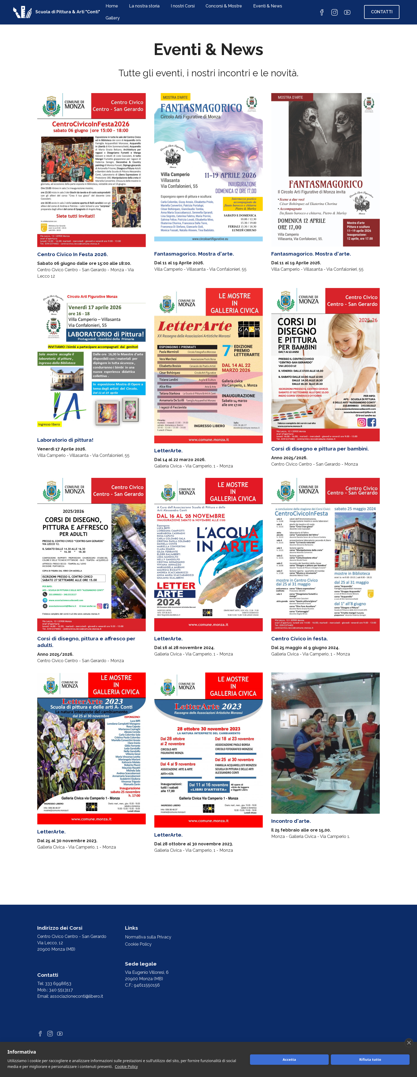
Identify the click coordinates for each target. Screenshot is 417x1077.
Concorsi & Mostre (224, 6)
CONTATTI (382, 11)
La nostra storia (144, 6)
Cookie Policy (126, 1066)
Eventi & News (267, 6)
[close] (409, 1042)
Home (112, 6)
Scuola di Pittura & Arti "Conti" (67, 12)
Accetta (289, 1059)
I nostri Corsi (183, 6)
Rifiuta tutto (370, 1059)
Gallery (113, 17)
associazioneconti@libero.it (76, 996)
